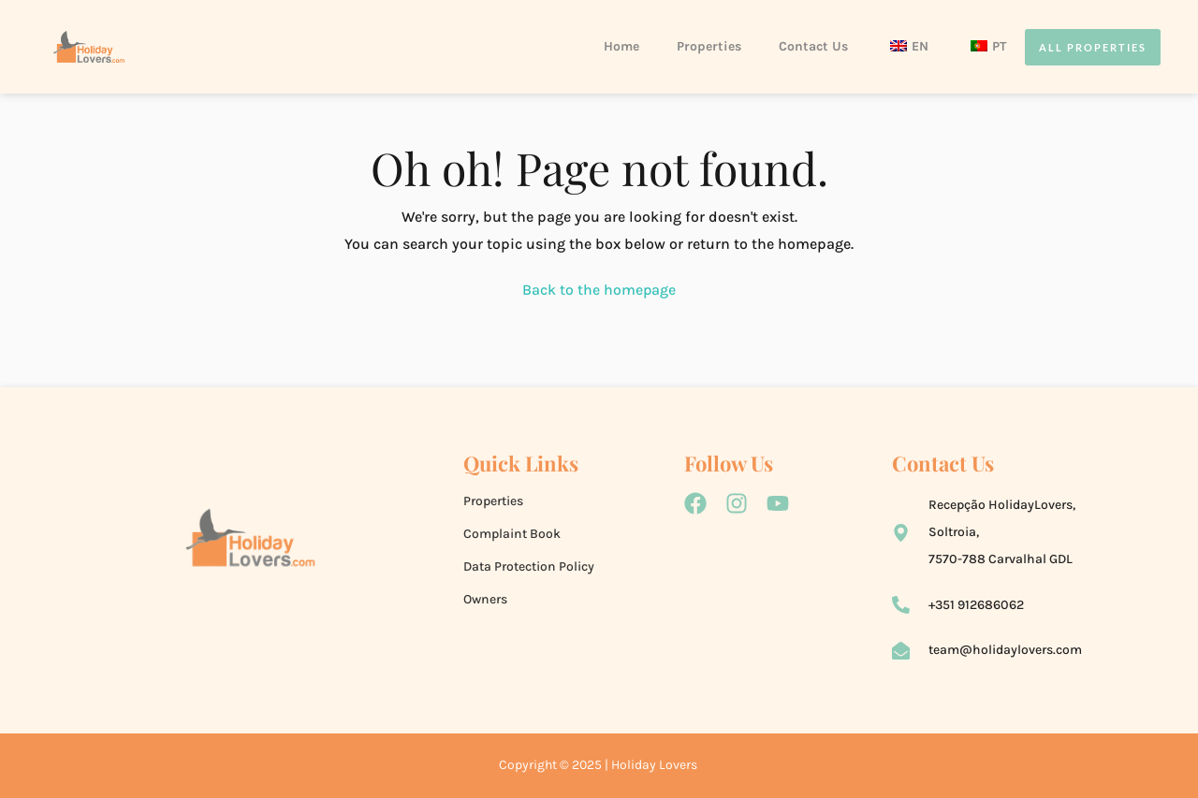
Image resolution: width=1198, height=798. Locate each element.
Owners (485, 599)
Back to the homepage (599, 289)
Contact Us (813, 46)
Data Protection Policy (528, 566)
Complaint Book (512, 534)
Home (621, 46)
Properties (709, 46)
